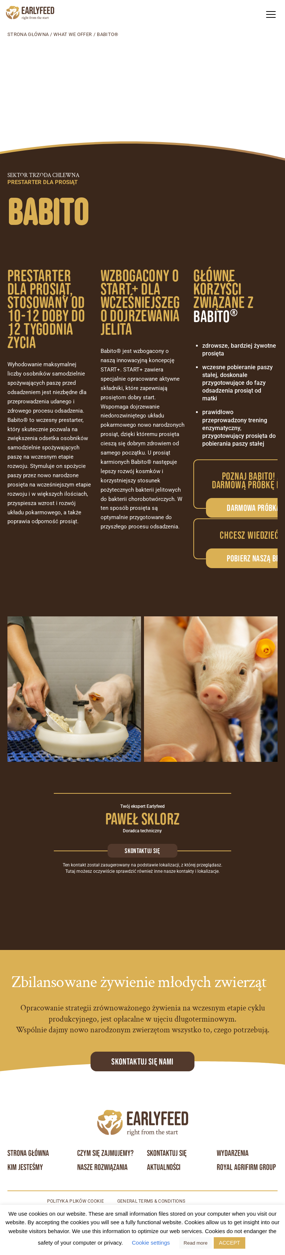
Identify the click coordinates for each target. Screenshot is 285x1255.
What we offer (72, 34)
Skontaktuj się (142, 851)
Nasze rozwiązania (102, 1167)
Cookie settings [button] (151, 1242)
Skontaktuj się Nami (142, 1061)
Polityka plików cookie (75, 1201)
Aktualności (163, 1167)
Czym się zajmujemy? (105, 1153)
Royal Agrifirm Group (246, 1167)
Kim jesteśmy (25, 1167)
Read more (195, 1243)
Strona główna (28, 34)
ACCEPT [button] (229, 1243)
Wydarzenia (233, 1153)
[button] (270, 14)
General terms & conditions (151, 1201)
